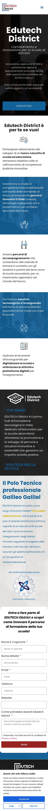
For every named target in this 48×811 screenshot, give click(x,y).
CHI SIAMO (16, 410)
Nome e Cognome (13, 642)
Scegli (11, 806)
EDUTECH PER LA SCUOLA (20, 466)
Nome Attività (10, 656)
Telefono (7, 684)
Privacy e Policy (9, 738)
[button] (42, 7)
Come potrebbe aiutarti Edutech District (22, 713)
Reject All (33, 806)
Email (5, 670)
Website (6, 698)
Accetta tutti (24, 799)
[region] (24, 790)
